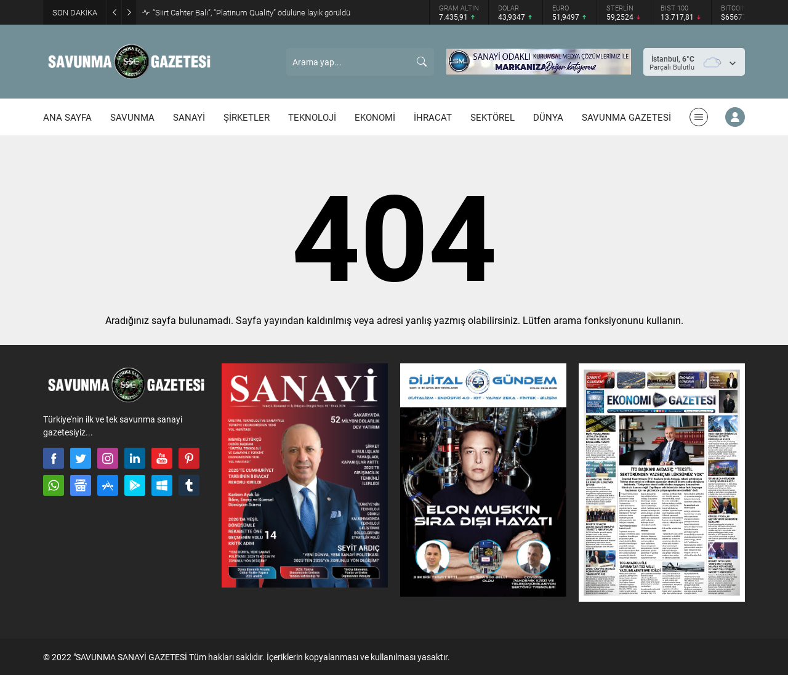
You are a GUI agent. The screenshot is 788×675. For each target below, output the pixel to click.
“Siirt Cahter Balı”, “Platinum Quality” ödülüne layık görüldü (251, 12)
